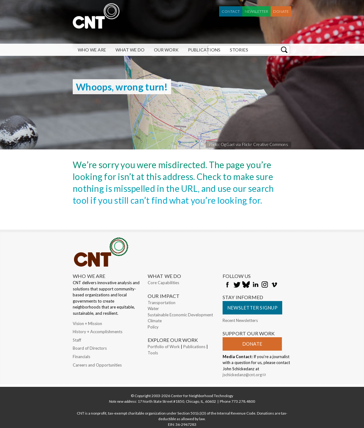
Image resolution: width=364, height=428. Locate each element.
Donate (281, 11)
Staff (77, 340)
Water (153, 308)
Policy (153, 326)
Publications (204, 49)
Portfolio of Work (164, 346)
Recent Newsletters (240, 320)
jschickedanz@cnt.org (244, 375)
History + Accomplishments (97, 331)
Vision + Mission (87, 323)
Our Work (166, 49)
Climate (155, 320)
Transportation (161, 302)
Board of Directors (90, 348)
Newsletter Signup (252, 307)
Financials (81, 356)
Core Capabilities (163, 282)
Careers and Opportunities (97, 364)
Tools (153, 352)
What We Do (130, 49)
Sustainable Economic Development (180, 314)
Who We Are (92, 49)
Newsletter (256, 11)
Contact (231, 11)
